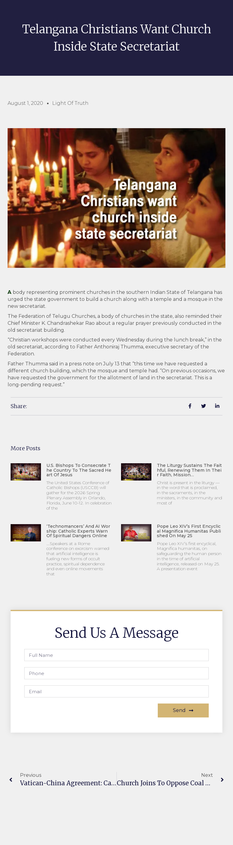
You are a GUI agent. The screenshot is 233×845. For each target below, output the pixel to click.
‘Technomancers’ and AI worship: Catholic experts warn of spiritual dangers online (78, 531)
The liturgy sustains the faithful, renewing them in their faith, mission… (189, 470)
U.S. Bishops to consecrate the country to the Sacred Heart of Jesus (78, 470)
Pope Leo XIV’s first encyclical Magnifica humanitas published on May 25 (189, 531)
